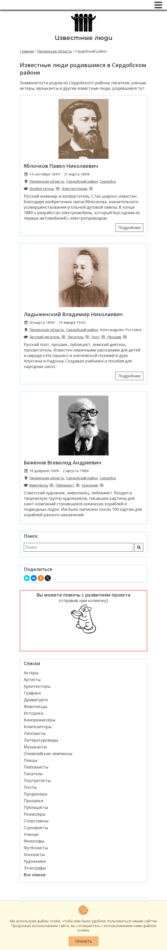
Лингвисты (35, 733)
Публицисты (36, 807)
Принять (83, 941)
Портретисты (37, 780)
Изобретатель (41, 188)
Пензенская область (54, 51)
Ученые (31, 834)
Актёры (31, 673)
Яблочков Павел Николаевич (61, 166)
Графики (32, 693)
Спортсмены (36, 821)
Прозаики (33, 800)
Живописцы (35, 706)
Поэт (95, 337)
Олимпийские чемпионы (48, 753)
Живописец (38, 485)
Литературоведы (41, 740)
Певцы (30, 760)
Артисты (32, 679)
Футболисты (36, 848)
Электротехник (75, 188)
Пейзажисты (36, 767)
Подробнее (129, 227)
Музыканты (35, 747)
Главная (27, 51)
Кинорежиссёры (39, 720)
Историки (33, 713)
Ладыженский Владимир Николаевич (73, 314)
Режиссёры (34, 814)
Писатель (76, 337)
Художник (90, 485)
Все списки (35, 874)
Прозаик (114, 337)
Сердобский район (82, 181)
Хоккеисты (34, 854)
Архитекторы (37, 686)
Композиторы (38, 726)
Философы (34, 841)
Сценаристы (36, 827)
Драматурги (36, 699)
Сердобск (108, 181)
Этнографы (35, 868)
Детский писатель (44, 337)
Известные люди (83, 37)
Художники (35, 861)
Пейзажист (65, 485)
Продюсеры (35, 794)
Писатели (33, 774)
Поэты (30, 787)
